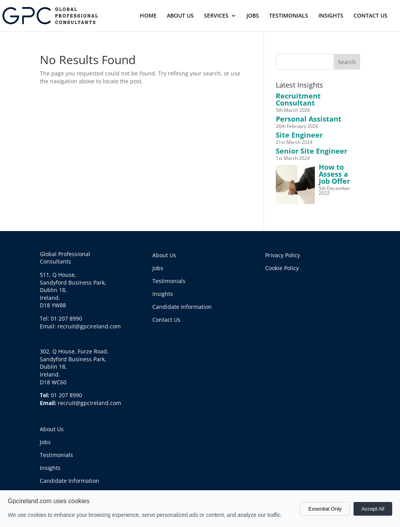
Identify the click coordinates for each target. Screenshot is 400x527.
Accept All (372, 509)
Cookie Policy (282, 268)
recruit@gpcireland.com (89, 403)
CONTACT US (371, 16)
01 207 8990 (66, 395)
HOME (148, 16)
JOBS (252, 16)
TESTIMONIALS (288, 16)
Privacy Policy (282, 255)
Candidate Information (69, 480)
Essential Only (324, 509)
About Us (52, 429)
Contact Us (166, 319)
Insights (50, 467)
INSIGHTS (330, 16)
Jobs (45, 442)
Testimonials (56, 455)
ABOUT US (180, 16)
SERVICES (216, 16)
